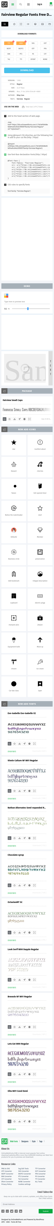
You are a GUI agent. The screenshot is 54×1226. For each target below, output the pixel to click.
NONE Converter (24, 1182)
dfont (33, 59)
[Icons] (42, 24)
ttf (9, 43)
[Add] (4, 24)
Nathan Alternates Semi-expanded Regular (27, 807)
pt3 (21, 54)
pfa (45, 49)
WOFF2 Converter (24, 1174)
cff (45, 54)
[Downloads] (14, 419)
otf (33, 49)
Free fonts (4, 4)
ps (33, 54)
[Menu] (28, 4)
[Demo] (21, 24)
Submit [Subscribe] (45, 1211)
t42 (9, 59)
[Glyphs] (28, 24)
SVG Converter (23, 1171)
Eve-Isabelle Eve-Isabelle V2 (22, 713)
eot (45, 43)
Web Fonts (14, 1141)
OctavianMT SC (15, 902)
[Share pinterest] (16, 1211)
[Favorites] (13, 24)
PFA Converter (40, 1174)
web (21, 43)
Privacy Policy (6, 1184)
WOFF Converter (7, 1174)
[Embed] (24, 419)
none (45, 59)
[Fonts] (50, 24)
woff (9, 49)
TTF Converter (40, 1169)
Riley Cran (20, 95)
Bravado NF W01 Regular (20, 996)
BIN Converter (6, 1176)
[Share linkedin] (20, 1211)
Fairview (20, 99)
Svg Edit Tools (23, 1169)
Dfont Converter (7, 1182)
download (27, 70)
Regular (19, 84)
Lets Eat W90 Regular (18, 1043)
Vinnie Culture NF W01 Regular (23, 760)
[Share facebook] (2, 1211)
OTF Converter (6, 1171)
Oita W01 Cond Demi (18, 1091)
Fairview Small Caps (13, 400)
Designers (24, 1141)
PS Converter (40, 1176)
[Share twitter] (11, 1211)
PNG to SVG (5, 1169)
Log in (39, 4)
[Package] (35, 24)
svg (33, 43)
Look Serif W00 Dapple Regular (23, 949)
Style (33, 1141)
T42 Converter (23, 1179)
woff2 (21, 49)
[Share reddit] (7, 1211)
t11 (21, 59)
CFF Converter (6, 1179)
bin (8, 54)
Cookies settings (24, 1184)
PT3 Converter (23, 1176)
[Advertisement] (27, 239)
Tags (40, 1141)
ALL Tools (38, 1182)
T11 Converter (40, 1179)
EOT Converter (40, 1171)
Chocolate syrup (16, 855)
